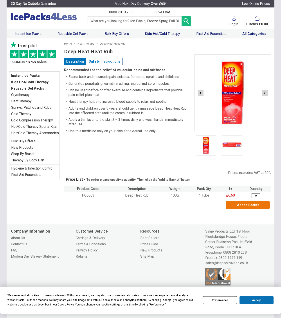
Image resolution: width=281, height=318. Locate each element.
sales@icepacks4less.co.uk (226, 263)
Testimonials (34, 54)
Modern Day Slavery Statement (35, 256)
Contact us (19, 244)
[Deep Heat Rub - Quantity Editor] (256, 195)
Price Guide (149, 244)
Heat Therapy (21, 101)
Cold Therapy (21, 114)
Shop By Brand (22, 154)
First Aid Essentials (211, 34)
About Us (18, 238)
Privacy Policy (87, 250)
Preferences (220, 300)
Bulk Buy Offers (117, 34)
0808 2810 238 (121, 12)
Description (75, 61)
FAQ (14, 250)
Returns (82, 256)
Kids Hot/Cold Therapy (162, 34)
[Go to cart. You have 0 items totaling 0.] (257, 21)
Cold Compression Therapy (32, 120)
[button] (234, 21)
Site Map (147, 256)
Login (234, 24)
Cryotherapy (20, 95)
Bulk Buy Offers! (23, 141)
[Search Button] (186, 21)
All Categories (254, 34)
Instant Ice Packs (28, 34)
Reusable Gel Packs (73, 34)
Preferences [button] (157, 304)
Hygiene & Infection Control (32, 168)
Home (68, 43)
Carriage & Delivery (90, 238)
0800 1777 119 (230, 258)
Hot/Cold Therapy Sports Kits (34, 127)
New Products (22, 147)
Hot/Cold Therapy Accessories (35, 133)
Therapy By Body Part (27, 160)
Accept (256, 300)
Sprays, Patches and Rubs (31, 107)
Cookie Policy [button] (66, 304)
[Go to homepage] (44, 16)
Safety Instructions (105, 61)
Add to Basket (248, 205)
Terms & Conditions (91, 244)
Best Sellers (149, 238)
